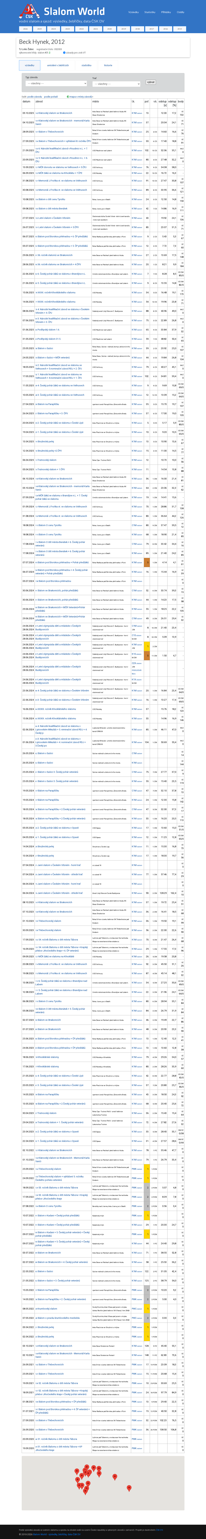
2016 (165, 29)
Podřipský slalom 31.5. (48, 339)
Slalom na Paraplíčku (47, 404)
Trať (94, 78)
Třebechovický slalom (48, 921)
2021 (96, 29)
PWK (137, 1169)
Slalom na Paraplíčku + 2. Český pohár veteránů (60, 1299)
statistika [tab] (86, 65)
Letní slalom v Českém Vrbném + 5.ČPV (57, 227)
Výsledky (133, 12)
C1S (136, 635)
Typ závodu (32, 77)
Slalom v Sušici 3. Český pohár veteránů (56, 772)
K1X (137, 679)
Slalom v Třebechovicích (49, 131)
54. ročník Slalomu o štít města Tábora (56, 939)
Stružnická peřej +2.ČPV (48, 450)
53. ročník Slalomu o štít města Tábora (56, 1187)
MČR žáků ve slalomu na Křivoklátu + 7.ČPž (58, 173)
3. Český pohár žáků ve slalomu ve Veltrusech (59, 395)
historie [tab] (108, 65)
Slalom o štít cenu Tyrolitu (50, 199)
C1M (137, 525)
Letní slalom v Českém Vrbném (52, 218)
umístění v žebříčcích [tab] (58, 65)
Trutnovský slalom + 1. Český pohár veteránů (59, 1122)
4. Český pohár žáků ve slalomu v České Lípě (59, 1075)
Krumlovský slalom (46, 1308)
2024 (53, 29)
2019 (124, 29)
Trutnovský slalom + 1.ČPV (50, 469)
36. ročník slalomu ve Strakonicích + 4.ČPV (58, 264)
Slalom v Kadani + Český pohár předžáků (57, 1215)
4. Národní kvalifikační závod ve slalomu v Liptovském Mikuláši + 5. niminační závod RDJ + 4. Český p (61, 729)
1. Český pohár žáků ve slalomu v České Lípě (59, 432)
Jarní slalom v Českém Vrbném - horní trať (57, 865)
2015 (180, 29)
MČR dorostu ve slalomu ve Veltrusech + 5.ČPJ (60, 167)
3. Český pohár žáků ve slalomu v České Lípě (59, 1085)
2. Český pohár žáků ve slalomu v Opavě (57, 827)
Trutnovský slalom (45, 460)
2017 (152, 29)
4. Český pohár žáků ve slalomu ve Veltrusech (59, 385)
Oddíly (180, 12)
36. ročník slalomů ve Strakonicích (54, 255)
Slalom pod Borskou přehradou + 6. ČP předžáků (61, 236)
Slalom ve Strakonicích (48, 1020)
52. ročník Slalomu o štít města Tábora (56, 1383)
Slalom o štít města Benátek (51, 208)
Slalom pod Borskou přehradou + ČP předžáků (60, 1038)
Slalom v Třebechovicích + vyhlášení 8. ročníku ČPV (63, 141)
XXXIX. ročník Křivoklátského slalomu (55, 709)
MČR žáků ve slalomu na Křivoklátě (54, 956)
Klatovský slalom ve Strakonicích (53, 113)
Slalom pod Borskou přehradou (53, 581)
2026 (25, 29)
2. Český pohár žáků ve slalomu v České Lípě (59, 422)
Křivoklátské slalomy (47, 1057)
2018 (137, 29)
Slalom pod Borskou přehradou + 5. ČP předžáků (61, 246)
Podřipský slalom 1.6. (47, 329)
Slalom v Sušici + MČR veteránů (52, 357)
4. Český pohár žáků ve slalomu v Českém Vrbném (62, 690)
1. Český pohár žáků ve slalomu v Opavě (57, 837)
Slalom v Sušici (44, 348)
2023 (67, 29)
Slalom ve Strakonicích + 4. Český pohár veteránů (61, 1262)
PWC (137, 1308)
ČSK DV (159, 1530)
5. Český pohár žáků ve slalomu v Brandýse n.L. (60, 283)
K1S (136, 654)
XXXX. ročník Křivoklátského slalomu (55, 292)
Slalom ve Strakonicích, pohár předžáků (56, 590)
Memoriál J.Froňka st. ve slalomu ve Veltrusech (61, 180)
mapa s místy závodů (81, 96)
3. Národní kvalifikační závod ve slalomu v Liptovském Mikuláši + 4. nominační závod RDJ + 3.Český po (60, 742)
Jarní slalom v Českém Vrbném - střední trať (58, 874)
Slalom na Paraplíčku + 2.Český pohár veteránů (60, 809)
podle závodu (34, 96)
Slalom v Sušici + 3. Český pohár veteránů (57, 1280)
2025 (39, 29)
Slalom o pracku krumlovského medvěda (57, 1318)
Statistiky (150, 12)
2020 (109, 29)
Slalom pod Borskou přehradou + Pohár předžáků (62, 562)
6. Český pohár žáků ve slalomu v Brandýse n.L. (60, 273)
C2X (137, 663)
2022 (81, 29)
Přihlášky (166, 12)
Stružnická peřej (44, 441)
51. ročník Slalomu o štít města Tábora (56, 1439)
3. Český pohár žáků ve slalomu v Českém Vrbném (62, 699)
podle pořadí (51, 96)
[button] (88, 1484)
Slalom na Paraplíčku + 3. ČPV (51, 413)
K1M (137, 113)
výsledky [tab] (29, 65)
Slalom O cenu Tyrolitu (48, 525)
